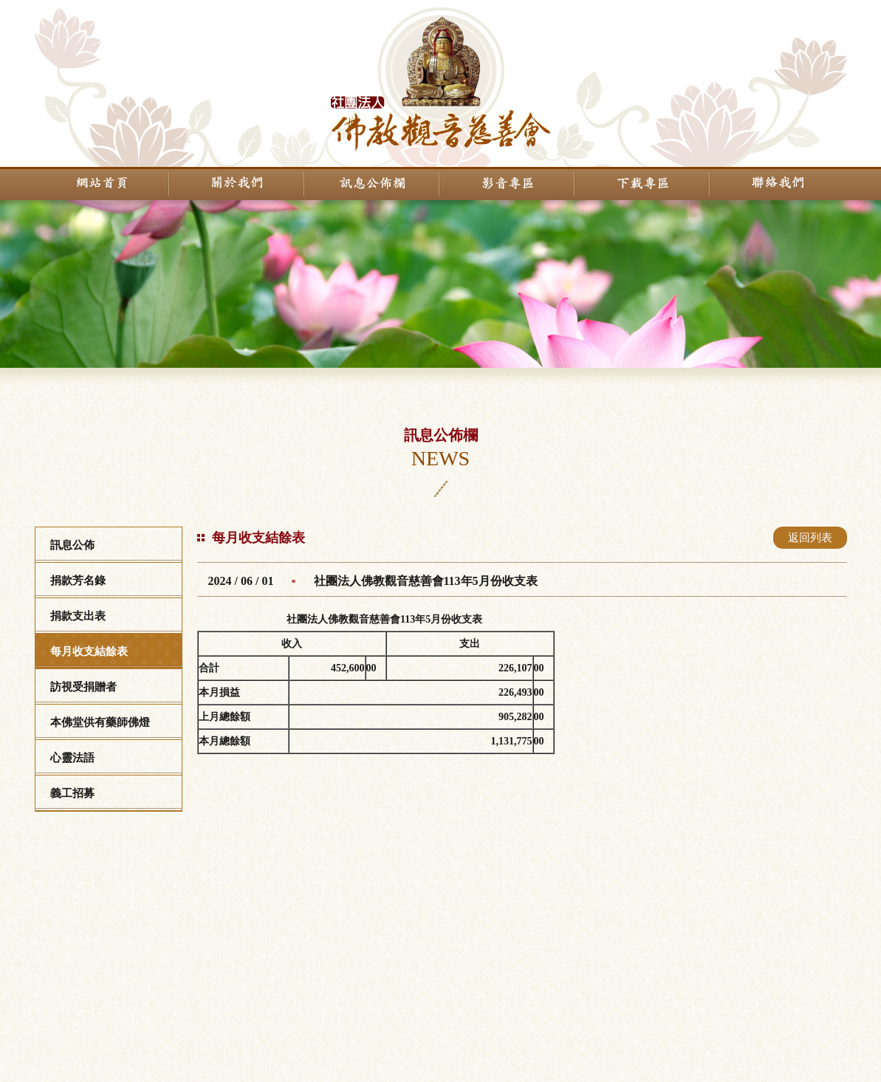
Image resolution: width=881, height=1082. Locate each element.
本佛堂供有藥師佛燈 (100, 722)
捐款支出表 (78, 616)
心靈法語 (72, 758)
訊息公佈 (72, 545)
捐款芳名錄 (78, 580)
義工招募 (72, 793)
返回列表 (810, 538)
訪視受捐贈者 (83, 687)
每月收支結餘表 (89, 651)
